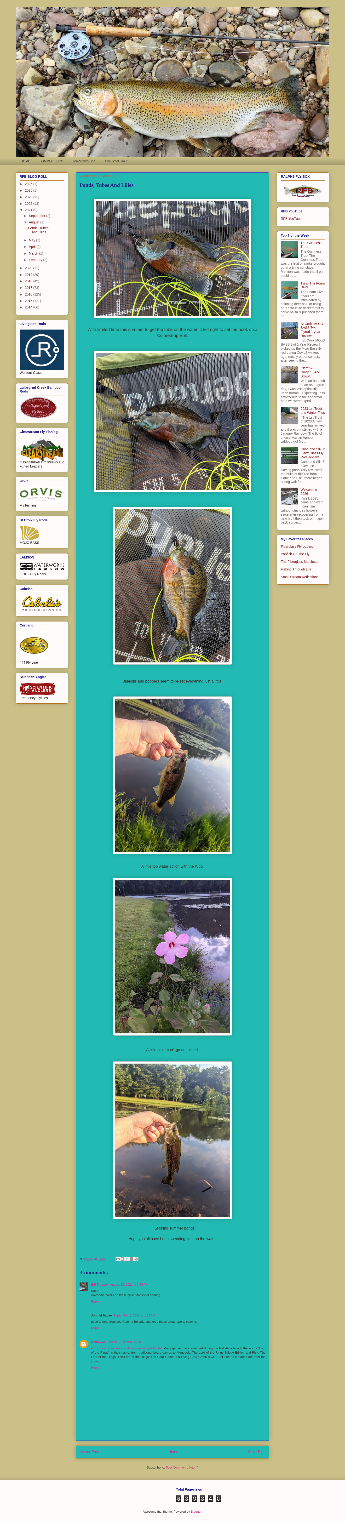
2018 (29, 281)
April (32, 247)
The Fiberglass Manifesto (299, 562)
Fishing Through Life (296, 569)
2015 (29, 301)
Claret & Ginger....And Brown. (310, 372)
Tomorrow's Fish (84, 161)
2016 (29, 294)
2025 (29, 190)
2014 (29, 307)
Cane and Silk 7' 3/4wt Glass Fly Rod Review (313, 453)
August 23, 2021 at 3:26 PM (129, 1284)
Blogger (196, 1511)
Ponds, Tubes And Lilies (38, 230)
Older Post (256, 1452)
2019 (29, 275)
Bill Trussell (100, 1284)
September (37, 216)
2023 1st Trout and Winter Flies (313, 411)
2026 (29, 184)
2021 (29, 210)
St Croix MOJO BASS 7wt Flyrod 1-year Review (312, 330)
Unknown (98, 1342)
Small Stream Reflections (299, 577)
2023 (29, 197)
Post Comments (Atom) (182, 1467)
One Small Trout (116, 161)
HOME (25, 161)
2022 (29, 203)
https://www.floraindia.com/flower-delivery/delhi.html (126, 1348)
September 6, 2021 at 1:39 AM (134, 1315)
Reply (95, 1301)
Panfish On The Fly (295, 554)
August (34, 222)
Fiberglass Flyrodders (297, 546)
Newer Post (89, 1452)
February (36, 260)
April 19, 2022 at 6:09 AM (124, 1342)
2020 (29, 268)
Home (173, 1452)
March (34, 253)
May (32, 240)
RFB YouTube (291, 219)
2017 (29, 288)
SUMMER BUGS (51, 161)
